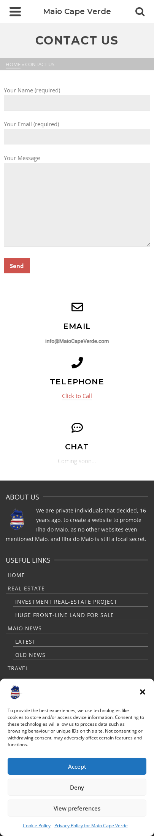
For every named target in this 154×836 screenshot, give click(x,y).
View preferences (77, 808)
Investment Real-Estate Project (66, 601)
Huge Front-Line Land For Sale (64, 615)
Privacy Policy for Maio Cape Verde (91, 825)
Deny (77, 787)
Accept (77, 766)
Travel (18, 668)
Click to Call (77, 396)
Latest (25, 641)
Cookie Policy (37, 825)
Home (16, 575)
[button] (142, 692)
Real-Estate (26, 588)
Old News (30, 654)
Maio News (25, 628)
